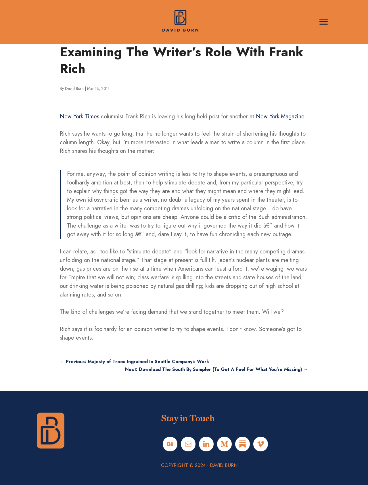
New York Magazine (280, 116)
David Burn (74, 88)
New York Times (79, 116)
